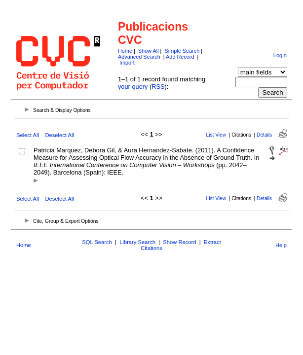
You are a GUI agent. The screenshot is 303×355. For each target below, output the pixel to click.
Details (264, 135)
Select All (27, 135)
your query (133, 86)
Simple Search (181, 51)
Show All (148, 51)
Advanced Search (139, 57)
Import (127, 63)
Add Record (180, 57)
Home (125, 51)
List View (216, 135)
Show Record (179, 242)
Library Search (137, 242)
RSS (158, 86)
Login (280, 55)
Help (281, 245)
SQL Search (97, 242)
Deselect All (59, 135)
